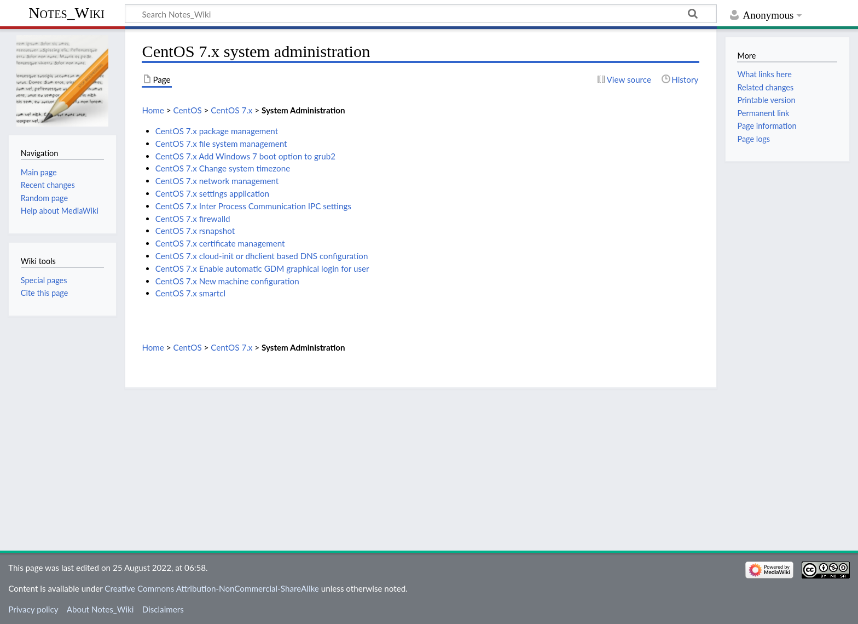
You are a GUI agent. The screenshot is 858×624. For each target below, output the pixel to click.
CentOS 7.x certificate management (220, 243)
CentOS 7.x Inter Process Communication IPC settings (253, 206)
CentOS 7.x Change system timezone (222, 168)
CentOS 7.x (231, 110)
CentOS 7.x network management (217, 181)
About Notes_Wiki (100, 609)
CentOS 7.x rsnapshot (195, 231)
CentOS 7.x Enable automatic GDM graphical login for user (262, 268)
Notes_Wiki (66, 12)
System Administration (303, 110)
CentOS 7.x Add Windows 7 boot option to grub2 (245, 156)
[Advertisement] (421, 465)
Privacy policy (33, 609)
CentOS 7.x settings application (212, 193)
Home (153, 110)
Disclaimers (163, 609)
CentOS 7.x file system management (221, 143)
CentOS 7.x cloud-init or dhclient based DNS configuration (261, 256)
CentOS (187, 110)
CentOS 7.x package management (216, 131)
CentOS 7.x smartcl (190, 293)
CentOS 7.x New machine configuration (227, 281)
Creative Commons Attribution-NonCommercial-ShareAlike (212, 588)
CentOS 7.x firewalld (192, 219)
